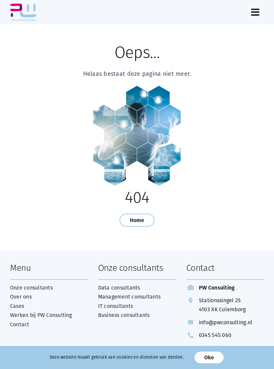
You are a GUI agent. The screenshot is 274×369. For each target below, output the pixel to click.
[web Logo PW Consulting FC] (23, 6)
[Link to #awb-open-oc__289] (156, 12)
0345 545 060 (215, 335)
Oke (209, 357)
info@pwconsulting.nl (225, 322)
